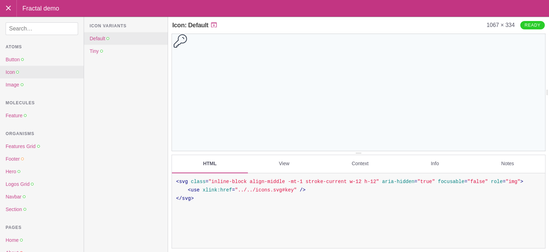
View (284, 163)
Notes (507, 163)
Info (435, 163)
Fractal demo (40, 8)
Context (360, 163)
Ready (532, 25)
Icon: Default (195, 25)
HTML (210, 163)
